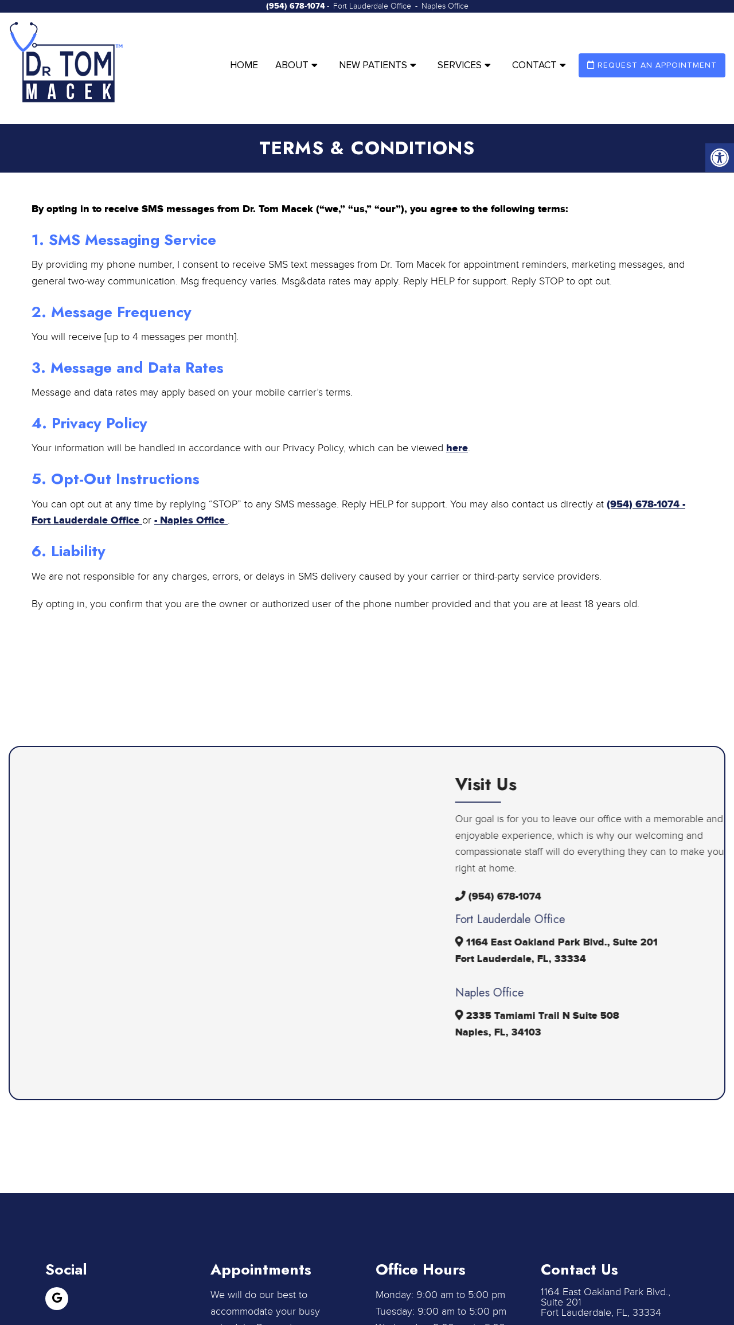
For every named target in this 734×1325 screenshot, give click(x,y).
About (292, 65)
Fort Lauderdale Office (373, 6)
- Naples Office (191, 520)
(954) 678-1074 (295, 6)
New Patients (373, 65)
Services (460, 65)
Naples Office (444, 6)
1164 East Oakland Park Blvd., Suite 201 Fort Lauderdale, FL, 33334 (605, 1302)
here (457, 448)
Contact (534, 65)
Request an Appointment (652, 65)
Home (244, 65)
